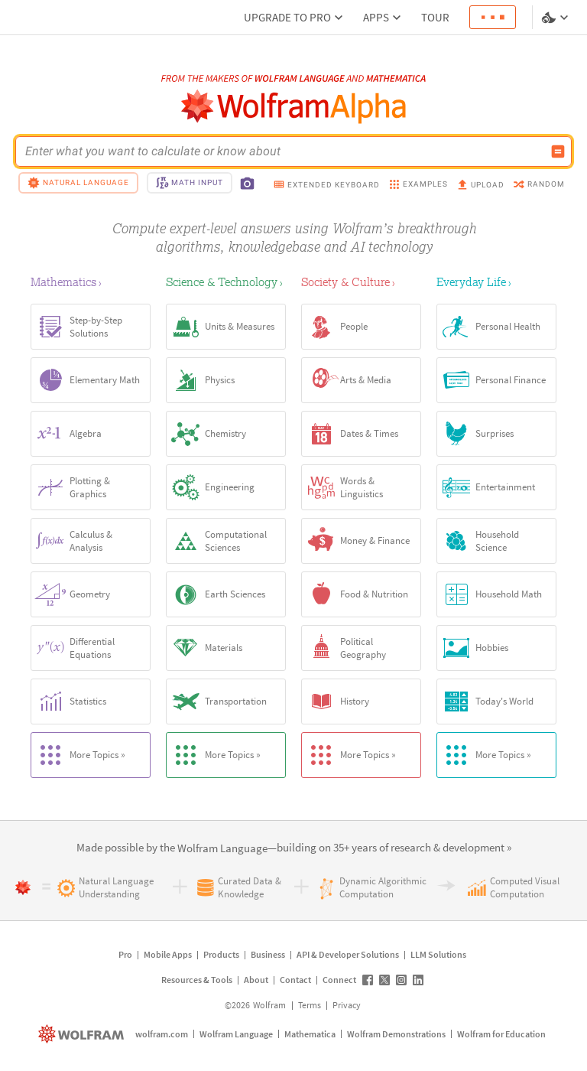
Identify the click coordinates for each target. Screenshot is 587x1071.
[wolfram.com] (83, 1034)
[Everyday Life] (496, 281)
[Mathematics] (91, 281)
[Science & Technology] (226, 281)
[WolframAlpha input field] (283, 151)
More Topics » (78, 755)
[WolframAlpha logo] (294, 107)
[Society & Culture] (361, 281)
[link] (222, 849)
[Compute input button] (558, 151)
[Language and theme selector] (556, 18)
